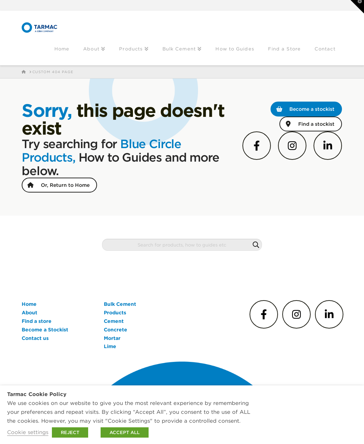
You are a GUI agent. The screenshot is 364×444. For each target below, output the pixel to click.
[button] (357, 6)
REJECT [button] (70, 432)
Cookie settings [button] (27, 432)
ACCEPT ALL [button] (124, 432)
